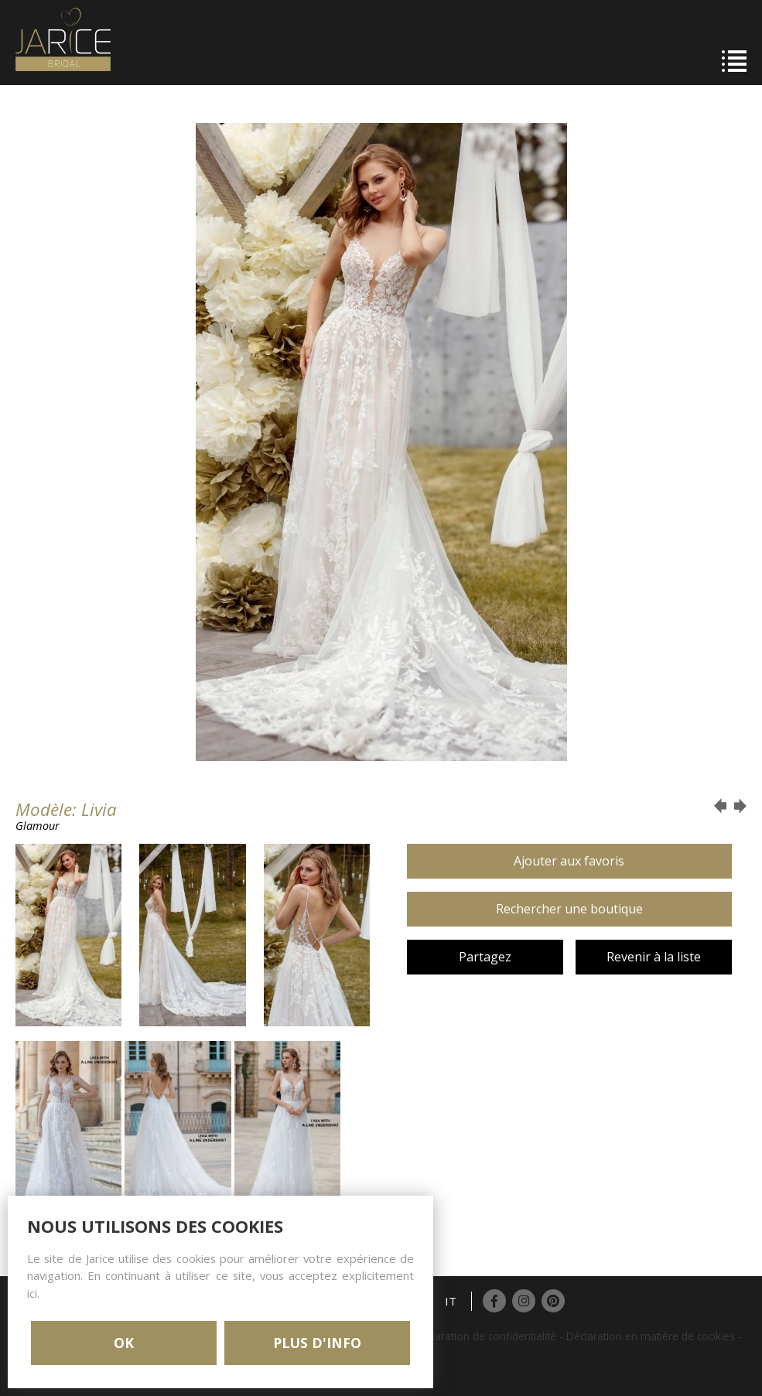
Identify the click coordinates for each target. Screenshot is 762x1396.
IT (450, 1301)
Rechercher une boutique (569, 908)
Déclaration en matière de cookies (650, 1336)
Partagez (485, 956)
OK (124, 1342)
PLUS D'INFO (317, 1342)
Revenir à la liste (654, 956)
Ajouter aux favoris (569, 860)
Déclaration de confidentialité (485, 1336)
